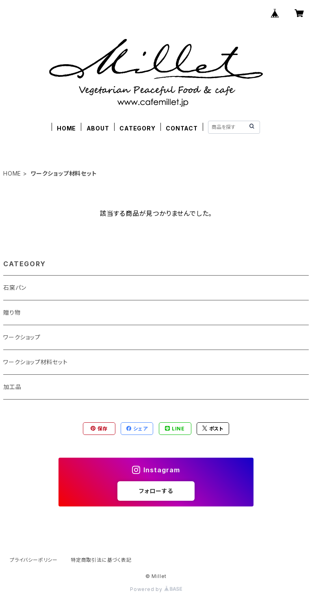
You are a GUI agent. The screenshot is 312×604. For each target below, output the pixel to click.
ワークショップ (22, 337)
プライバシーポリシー (34, 560)
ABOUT (98, 128)
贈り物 (11, 312)
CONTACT (182, 128)
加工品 (12, 386)
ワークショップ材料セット (35, 361)
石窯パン (14, 287)
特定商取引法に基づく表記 (101, 560)
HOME (66, 128)
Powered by (156, 589)
